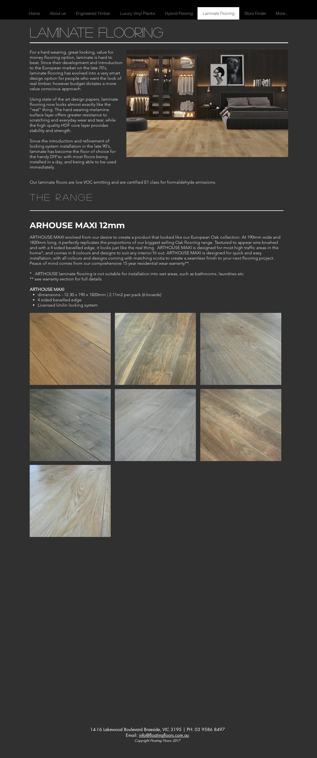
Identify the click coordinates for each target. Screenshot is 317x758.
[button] (93, 13)
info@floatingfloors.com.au (164, 735)
